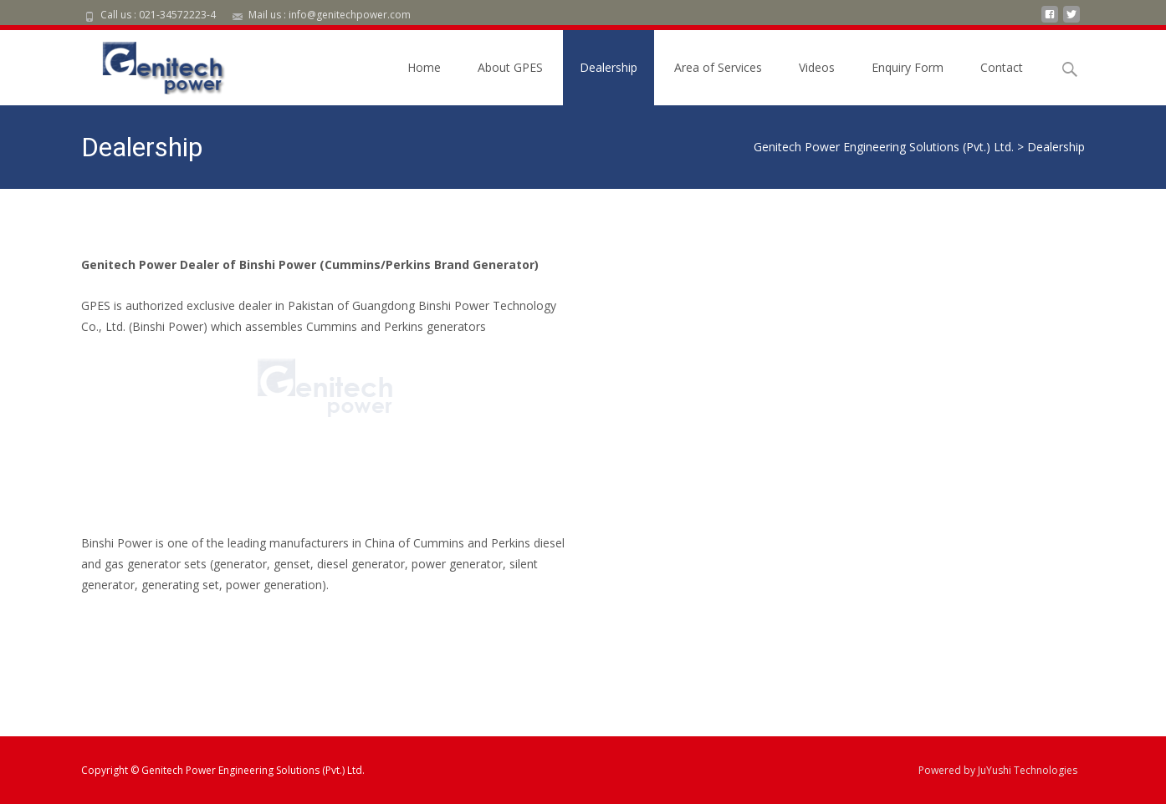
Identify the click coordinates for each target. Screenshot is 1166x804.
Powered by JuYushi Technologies (997, 770)
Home (424, 67)
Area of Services (718, 67)
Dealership (608, 67)
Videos (817, 67)
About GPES (510, 67)
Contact (1001, 67)
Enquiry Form (908, 67)
